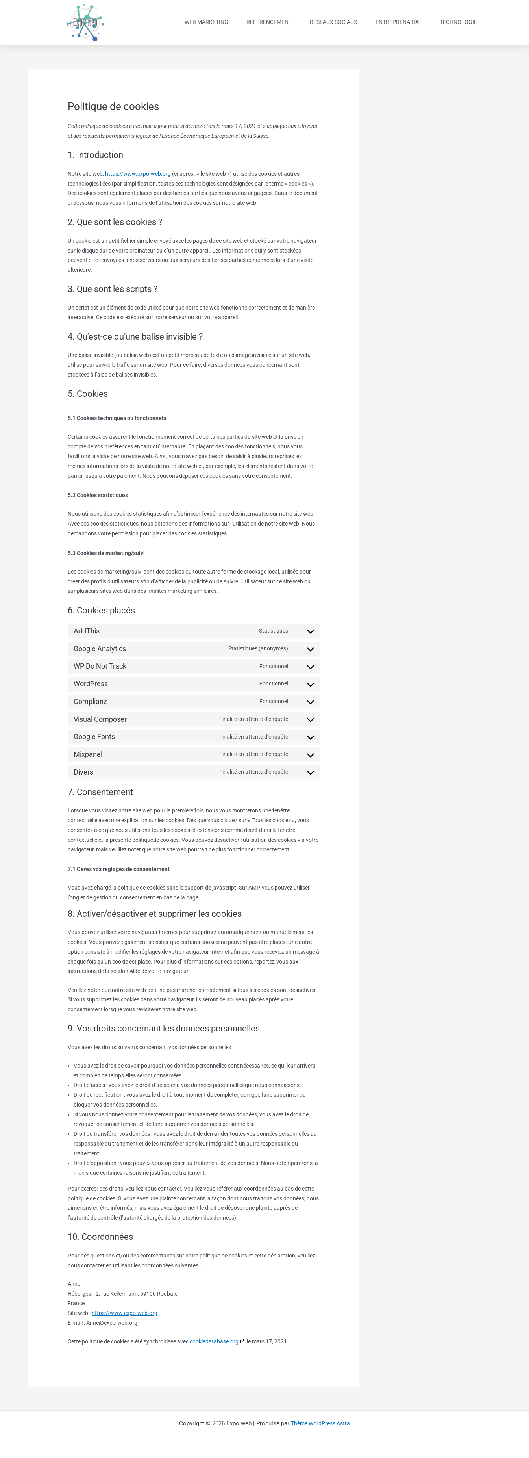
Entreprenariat (398, 22)
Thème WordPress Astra (321, 1423)
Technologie (458, 22)
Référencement (269, 22)
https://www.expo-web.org (138, 174)
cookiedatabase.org (214, 1341)
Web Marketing (206, 22)
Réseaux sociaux (333, 22)
